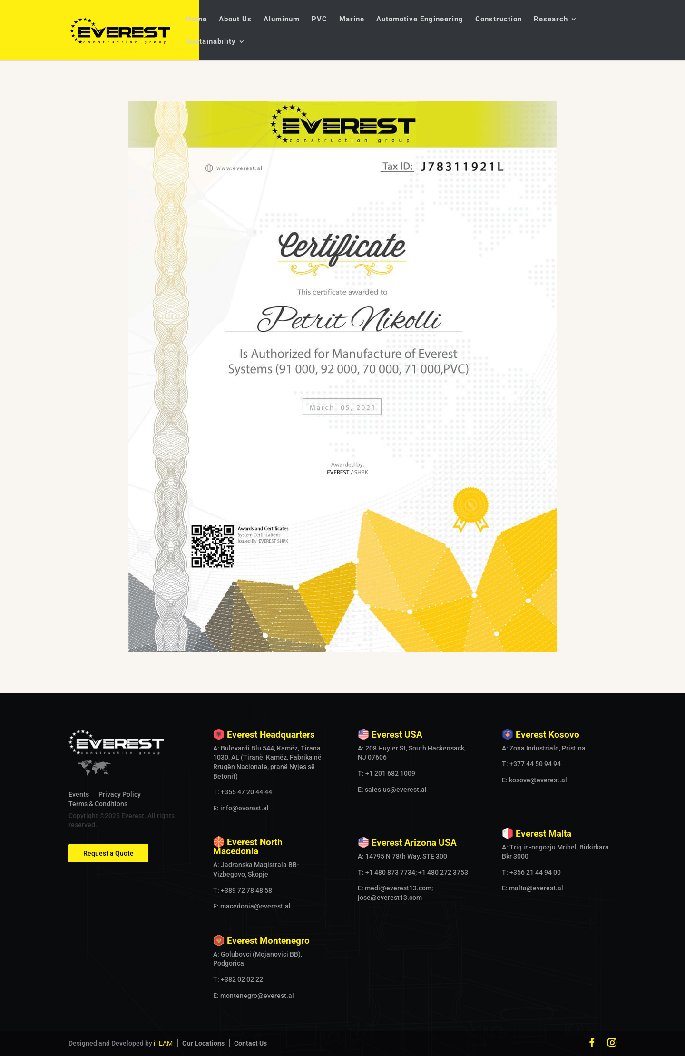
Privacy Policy (119, 794)
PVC (319, 19)
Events (78, 794)
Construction (498, 19)
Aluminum (282, 19)
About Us (235, 19)
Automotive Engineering (419, 19)
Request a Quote (108, 853)
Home (196, 19)
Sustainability (211, 42)
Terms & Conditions (97, 804)
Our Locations (203, 1043)
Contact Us (250, 1043)
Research (551, 19)
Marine (351, 19)
